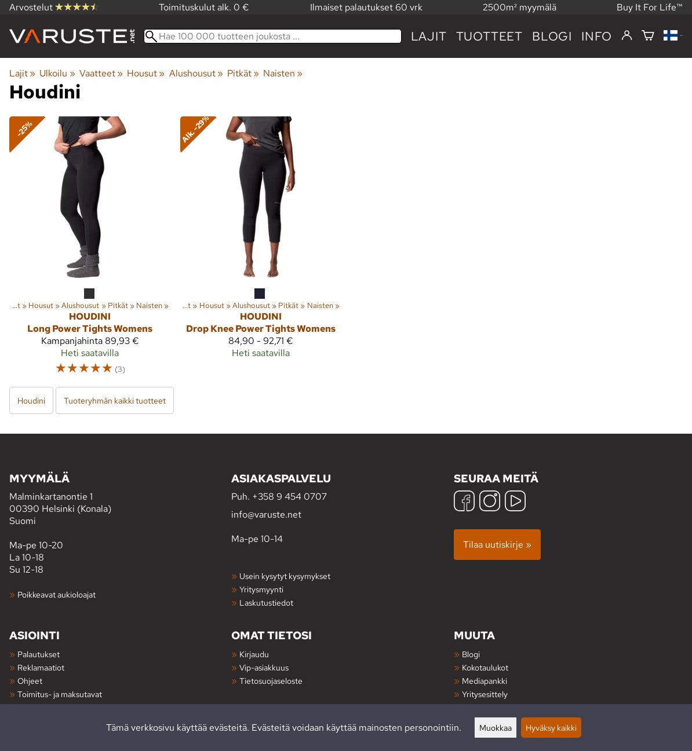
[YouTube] (515, 502)
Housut (146, 73)
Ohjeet (29, 680)
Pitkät (243, 73)
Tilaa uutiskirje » (497, 544)
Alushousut (196, 73)
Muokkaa (495, 727)
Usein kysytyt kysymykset (284, 575)
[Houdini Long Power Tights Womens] (90, 251)
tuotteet (489, 36)
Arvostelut (54, 7)
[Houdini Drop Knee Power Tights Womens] (261, 251)
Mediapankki (484, 680)
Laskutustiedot (266, 602)
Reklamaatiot (40, 667)
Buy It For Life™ (650, 7)
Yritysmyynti (261, 589)
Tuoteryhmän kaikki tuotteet (115, 400)
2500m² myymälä (519, 7)
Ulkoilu (57, 73)
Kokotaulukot (485, 667)
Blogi (471, 654)
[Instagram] (489, 502)
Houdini (31, 400)
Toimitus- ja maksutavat (59, 693)
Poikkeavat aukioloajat (56, 594)
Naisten (283, 73)
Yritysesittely (485, 693)
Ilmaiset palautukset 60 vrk (366, 7)
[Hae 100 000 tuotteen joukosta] (273, 36)
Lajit (429, 36)
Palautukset (38, 654)
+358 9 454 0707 (289, 496)
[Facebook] (464, 502)
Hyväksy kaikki (551, 727)
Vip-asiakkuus (264, 667)
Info (596, 36)
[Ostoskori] (648, 36)
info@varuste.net (266, 514)
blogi (552, 36)
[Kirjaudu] (626, 36)
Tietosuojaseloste (271, 680)
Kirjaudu (254, 654)
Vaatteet (101, 73)
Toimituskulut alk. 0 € (204, 7)
